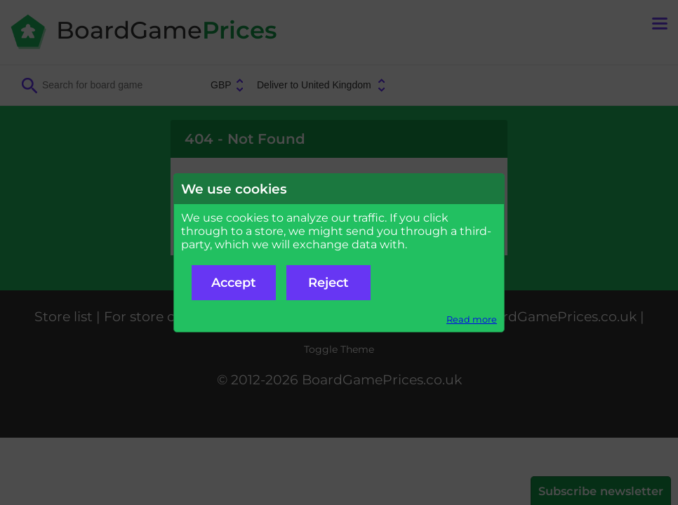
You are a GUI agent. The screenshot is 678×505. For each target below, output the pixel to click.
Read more (471, 319)
